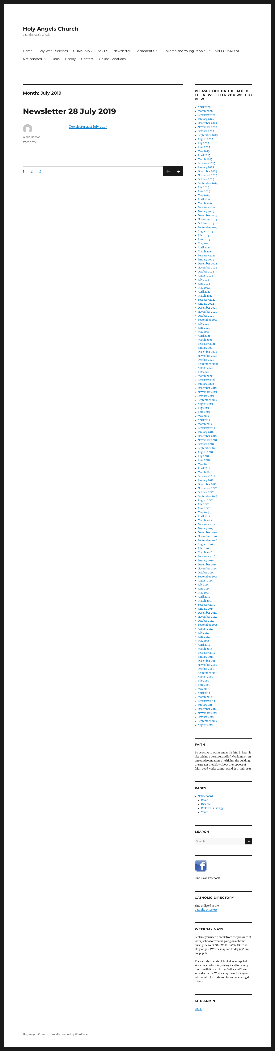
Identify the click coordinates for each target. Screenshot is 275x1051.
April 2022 (204, 291)
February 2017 (206, 524)
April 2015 (204, 596)
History (70, 59)
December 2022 (207, 263)
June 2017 (204, 508)
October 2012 (206, 717)
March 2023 (205, 251)
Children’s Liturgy (212, 808)
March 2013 (205, 697)
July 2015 (203, 584)
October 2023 (206, 223)
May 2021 (203, 331)
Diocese (206, 804)
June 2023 (204, 239)
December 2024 (207, 171)
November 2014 (207, 616)
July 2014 (203, 632)
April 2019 (204, 420)
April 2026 (204, 107)
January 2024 (206, 211)
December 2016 (207, 532)
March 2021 (205, 339)
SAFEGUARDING (227, 51)
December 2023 (207, 215)
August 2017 (205, 500)
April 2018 (204, 468)
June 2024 (204, 191)
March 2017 (205, 520)
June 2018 (204, 460)
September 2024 (208, 183)
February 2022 (206, 299)
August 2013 (205, 677)
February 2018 (206, 476)
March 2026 (205, 111)
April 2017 (204, 516)
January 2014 (206, 656)
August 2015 (205, 580)
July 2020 (203, 372)
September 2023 (208, 227)
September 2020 (208, 364)
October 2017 (206, 492)
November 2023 (207, 219)
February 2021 (206, 343)
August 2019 (205, 404)
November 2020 (207, 356)
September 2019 (208, 400)
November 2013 (207, 665)
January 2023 (206, 259)
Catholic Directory (206, 909)
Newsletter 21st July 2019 (88, 126)
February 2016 (206, 556)
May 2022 (204, 287)
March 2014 (205, 648)
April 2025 (204, 155)
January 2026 (206, 119)
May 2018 (203, 464)
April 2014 (204, 644)
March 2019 (205, 424)
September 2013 (207, 673)
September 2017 (207, 496)
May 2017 (203, 512)
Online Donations (112, 59)
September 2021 (207, 319)
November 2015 (207, 568)
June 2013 (203, 685)
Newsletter (121, 51)
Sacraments (145, 51)
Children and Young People (184, 51)
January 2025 (206, 167)
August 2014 (205, 628)
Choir (204, 800)
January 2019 (206, 432)
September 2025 (208, 135)
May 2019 (203, 416)
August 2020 (205, 368)
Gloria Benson (31, 136)
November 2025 (207, 127)
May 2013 (203, 689)
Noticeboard (32, 59)
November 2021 (207, 311)
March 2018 (205, 472)
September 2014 (207, 624)
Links (56, 59)
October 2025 (206, 131)
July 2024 (203, 187)
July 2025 (203, 143)
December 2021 (207, 307)
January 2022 (206, 303)
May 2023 (203, 243)
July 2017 (203, 504)
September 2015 (207, 576)
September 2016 (208, 540)
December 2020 (207, 352)
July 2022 (203, 279)
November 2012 (207, 713)
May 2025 (204, 151)
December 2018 (207, 436)
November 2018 (207, 440)
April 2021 (204, 335)
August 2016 (205, 544)
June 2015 (204, 588)
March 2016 (205, 552)
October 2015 (206, 572)
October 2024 (206, 179)
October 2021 (206, 315)
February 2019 (206, 428)
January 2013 (205, 705)
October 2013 (206, 669)
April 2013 (204, 693)
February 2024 (206, 207)
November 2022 (207, 267)
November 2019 (207, 392)
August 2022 (205, 275)
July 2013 (203, 681)
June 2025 (204, 147)
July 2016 (203, 548)
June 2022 (204, 283)
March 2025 (205, 159)
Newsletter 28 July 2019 (69, 111)
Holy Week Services (53, 51)
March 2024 (205, 203)
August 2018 (205, 452)
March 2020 (205, 376)
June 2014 (204, 636)
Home (27, 51)
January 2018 (206, 480)
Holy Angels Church (50, 28)
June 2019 (204, 412)
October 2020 (206, 360)
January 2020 (206, 384)
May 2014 (203, 640)
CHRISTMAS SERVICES (90, 51)
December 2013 (207, 661)
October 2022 (206, 271)
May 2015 (203, 592)
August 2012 (205, 725)
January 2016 (206, 560)
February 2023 (206, 255)
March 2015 (205, 600)
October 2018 (206, 444)
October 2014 (206, 620)
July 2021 (203, 323)
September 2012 (207, 721)
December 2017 (207, 484)
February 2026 (207, 115)
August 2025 (205, 139)
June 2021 (204, 327)
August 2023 (205, 231)
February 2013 (206, 701)
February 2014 (206, 652)
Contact (87, 59)
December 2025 (207, 123)
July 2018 (203, 456)
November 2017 (207, 488)
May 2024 (204, 195)
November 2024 (207, 175)
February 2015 (206, 604)
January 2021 (206, 348)
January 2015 (206, 608)
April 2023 (204, 247)
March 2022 (205, 295)
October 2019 (206, 396)
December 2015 (207, 564)
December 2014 (207, 612)
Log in (198, 1008)
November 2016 (207, 536)
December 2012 (207, 709)
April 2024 (204, 199)
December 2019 (207, 388)
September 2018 (207, 448)
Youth (204, 812)
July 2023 (203, 235)
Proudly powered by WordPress (69, 1034)
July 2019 (203, 408)
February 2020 (206, 380)
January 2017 (206, 528)
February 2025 (206, 163)
